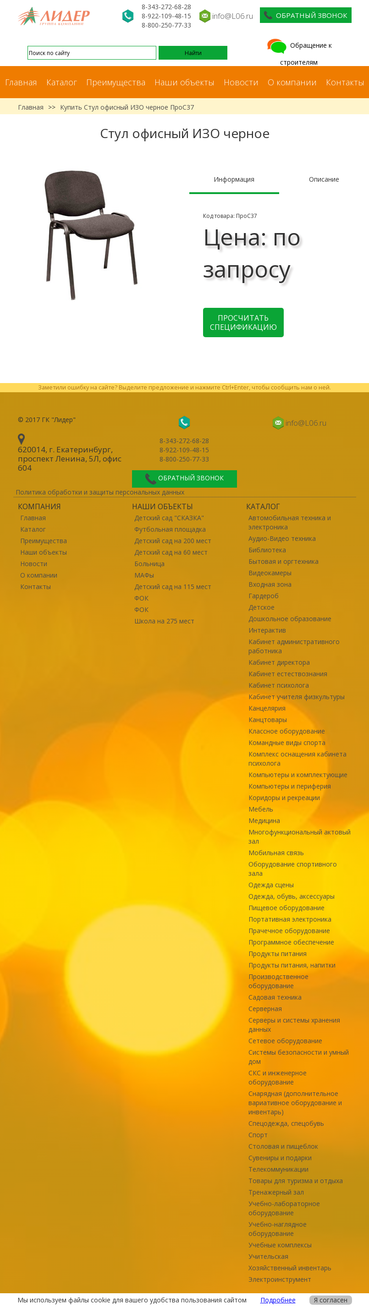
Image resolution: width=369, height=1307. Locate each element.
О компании (292, 82)
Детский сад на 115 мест (172, 586)
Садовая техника (275, 997)
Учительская (268, 1256)
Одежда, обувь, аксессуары (291, 896)
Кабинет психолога (278, 685)
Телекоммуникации (278, 1169)
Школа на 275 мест (164, 621)
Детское (261, 607)
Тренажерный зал (276, 1192)
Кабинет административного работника (294, 646)
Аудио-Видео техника (282, 538)
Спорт (258, 1134)
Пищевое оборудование (286, 907)
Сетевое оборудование (285, 1040)
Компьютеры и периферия (289, 786)
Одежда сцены (271, 884)
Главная (21, 82)
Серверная (265, 1008)
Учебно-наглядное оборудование (277, 1229)
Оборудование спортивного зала (292, 869)
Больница (149, 563)
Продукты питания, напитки (292, 965)
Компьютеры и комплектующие (297, 774)
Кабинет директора (279, 662)
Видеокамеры (270, 572)
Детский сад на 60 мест (171, 552)
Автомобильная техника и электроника (289, 522)
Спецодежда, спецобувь (286, 1123)
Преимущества (115, 82)
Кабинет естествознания (287, 673)
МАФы (144, 575)
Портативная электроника (289, 919)
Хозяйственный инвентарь (289, 1267)
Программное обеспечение (291, 942)
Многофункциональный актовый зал (299, 836)
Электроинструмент (279, 1279)
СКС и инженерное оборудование (277, 1077)
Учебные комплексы (280, 1244)
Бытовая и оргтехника (283, 561)
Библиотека (267, 549)
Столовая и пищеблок (283, 1146)
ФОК (141, 598)
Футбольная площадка (170, 529)
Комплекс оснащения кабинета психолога (297, 759)
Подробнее (278, 1300)
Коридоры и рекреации (284, 797)
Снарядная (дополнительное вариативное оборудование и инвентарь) (295, 1102)
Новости (241, 82)
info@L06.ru (232, 16)
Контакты (345, 82)
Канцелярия (267, 708)
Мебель (260, 809)
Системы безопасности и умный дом (298, 1057)
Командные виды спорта (286, 742)
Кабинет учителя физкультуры (296, 696)
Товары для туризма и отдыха (295, 1180)
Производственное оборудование (278, 981)
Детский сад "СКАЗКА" (169, 517)
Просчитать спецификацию (243, 322)
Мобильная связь (276, 852)
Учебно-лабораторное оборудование (284, 1208)
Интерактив (267, 630)
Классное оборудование (286, 731)
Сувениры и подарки (280, 1157)
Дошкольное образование (289, 618)
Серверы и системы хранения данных (294, 1025)
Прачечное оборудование (289, 930)
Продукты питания (277, 953)
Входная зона (270, 584)
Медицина (264, 820)
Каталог (61, 82)
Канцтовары (267, 719)
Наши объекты (184, 82)
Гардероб (263, 595)
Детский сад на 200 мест (172, 540)
